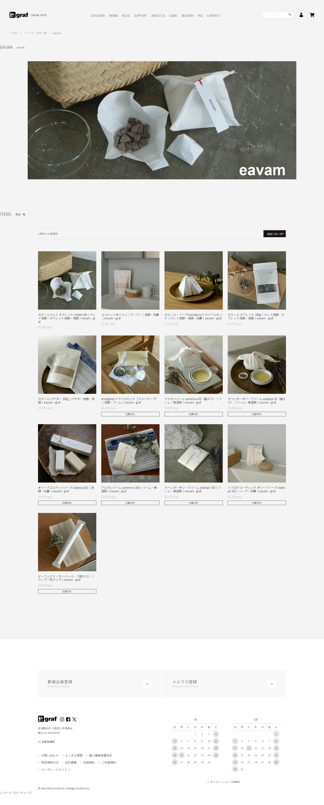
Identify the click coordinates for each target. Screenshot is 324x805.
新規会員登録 (99, 684)
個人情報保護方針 (103, 756)
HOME (14, 33)
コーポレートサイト (77, 769)
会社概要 (72, 763)
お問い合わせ (50, 756)
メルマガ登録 (224, 684)
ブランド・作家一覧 (35, 33)
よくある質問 (75, 756)
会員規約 (91, 763)
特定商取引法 (50, 763)
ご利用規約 (49, 769)
